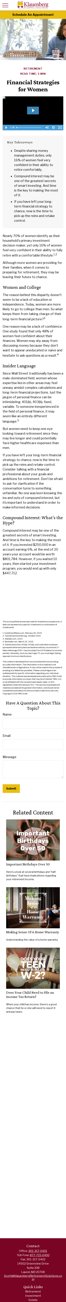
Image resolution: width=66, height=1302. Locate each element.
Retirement (33, 1291)
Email (7, 736)
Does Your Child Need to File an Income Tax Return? (30, 994)
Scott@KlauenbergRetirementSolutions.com (33, 1277)
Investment (33, 1295)
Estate (33, 1300)
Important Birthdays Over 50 (28, 864)
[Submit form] (11, 788)
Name (7, 714)
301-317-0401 (37, 1251)
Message (9, 757)
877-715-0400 (39, 1255)
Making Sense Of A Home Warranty (32, 932)
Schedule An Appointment (33, 15)
